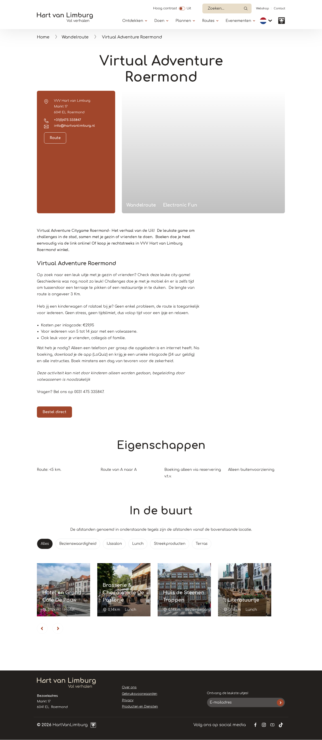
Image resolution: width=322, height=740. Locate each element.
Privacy (127, 700)
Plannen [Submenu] (183, 21)
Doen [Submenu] (159, 21)
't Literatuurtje (241, 600)
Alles (45, 544)
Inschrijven (280, 702)
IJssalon (114, 544)
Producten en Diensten (140, 706)
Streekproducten (169, 544)
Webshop (262, 8)
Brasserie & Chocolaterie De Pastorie (123, 593)
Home (43, 37)
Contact (279, 8)
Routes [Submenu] (208, 21)
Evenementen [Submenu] (238, 21)
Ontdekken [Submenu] (132, 21)
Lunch (138, 544)
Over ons (129, 687)
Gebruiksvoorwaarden (139, 694)
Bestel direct (54, 412)
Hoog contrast (165, 8)
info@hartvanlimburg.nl (74, 125)
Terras (202, 544)
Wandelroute (75, 37)
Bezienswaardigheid (77, 544)
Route (55, 138)
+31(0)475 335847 (67, 120)
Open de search (246, 8)
